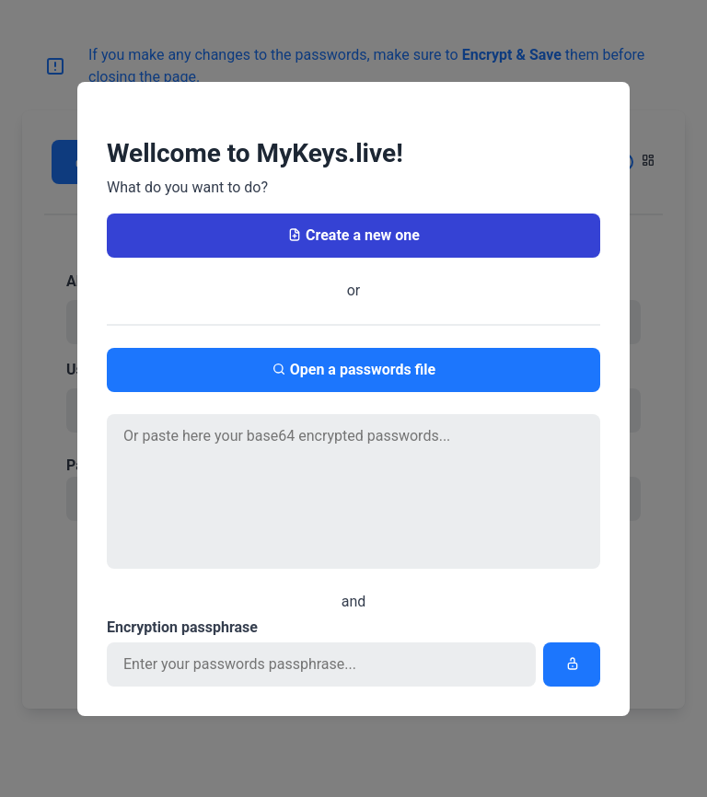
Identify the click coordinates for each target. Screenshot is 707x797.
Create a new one (353, 235)
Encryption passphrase (182, 627)
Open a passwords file (353, 369)
